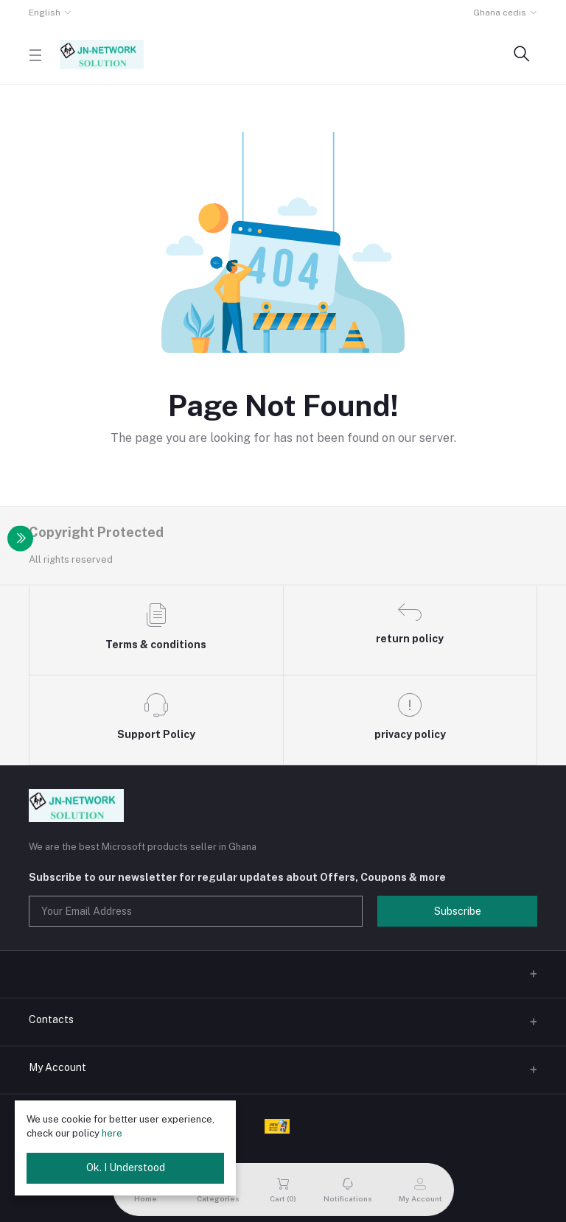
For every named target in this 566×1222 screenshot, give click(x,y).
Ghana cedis (499, 12)
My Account (57, 1067)
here (112, 1133)
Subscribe (457, 911)
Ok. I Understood (125, 1167)
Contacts (51, 1019)
